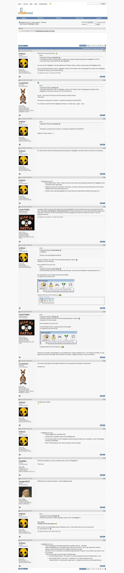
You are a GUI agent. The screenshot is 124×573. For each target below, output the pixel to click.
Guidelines (40, 18)
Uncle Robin (24, 210)
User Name (84, 22)
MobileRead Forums (25, 22)
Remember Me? (101, 22)
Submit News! (43, 4)
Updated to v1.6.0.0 (47, 181)
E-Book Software (36, 22)
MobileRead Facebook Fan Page (45, 31)
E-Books (59, 18)
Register (24, 18)
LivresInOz (23, 83)
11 (102, 45)
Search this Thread (98, 48)
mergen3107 (24, 481)
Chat (35, 4)
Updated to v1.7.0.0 (47, 432)
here (95, 191)
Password (84, 24)
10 (100, 45)
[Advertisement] (62, 38)
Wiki (31, 4)
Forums (25, 4)
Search (99, 18)
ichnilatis (22, 461)
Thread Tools (86, 48)
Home (19, 4)
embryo (22, 54)
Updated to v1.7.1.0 (47, 544)
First (88, 45)
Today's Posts (80, 18)
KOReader (43, 22)
